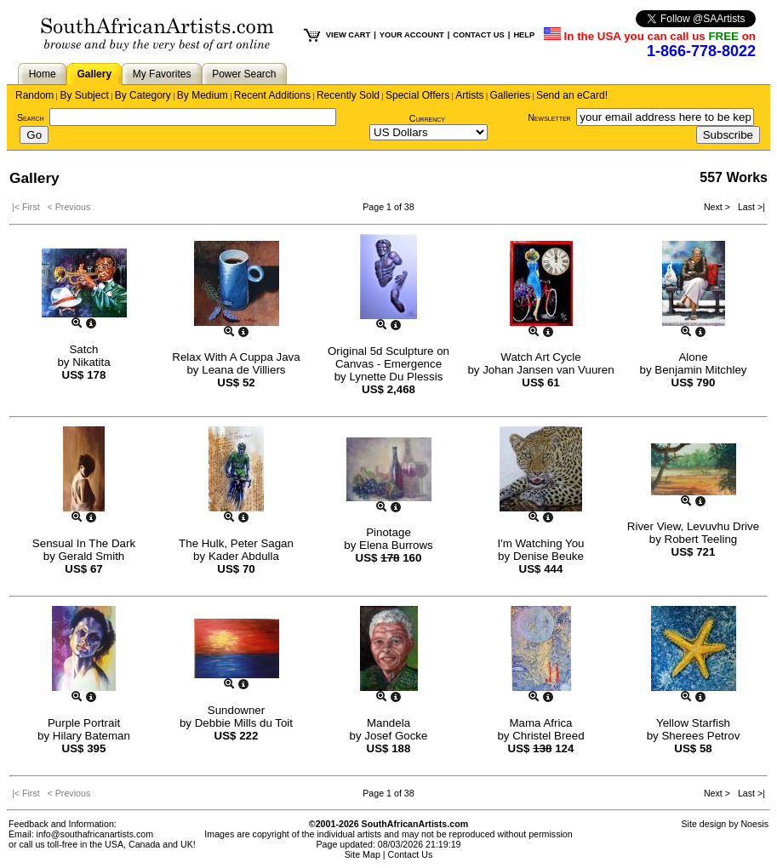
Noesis (754, 824)
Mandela (388, 723)
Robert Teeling (701, 539)
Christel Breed (548, 735)
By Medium (202, 95)
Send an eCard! (572, 95)
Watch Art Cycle (540, 357)
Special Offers (417, 95)
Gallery (94, 74)
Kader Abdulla (244, 556)
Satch (83, 349)
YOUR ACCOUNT (412, 35)
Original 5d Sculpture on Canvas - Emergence (388, 357)
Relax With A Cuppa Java (236, 357)
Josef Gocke (395, 735)
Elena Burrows (396, 545)
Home (42, 74)
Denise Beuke (548, 556)
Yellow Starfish (693, 723)
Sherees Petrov (700, 735)
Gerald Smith (92, 556)
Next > (718, 207)
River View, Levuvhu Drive (693, 526)
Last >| (749, 207)
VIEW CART (348, 35)
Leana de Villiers (243, 369)
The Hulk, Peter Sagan (236, 543)
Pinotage (388, 532)
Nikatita (91, 362)
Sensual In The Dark (83, 543)
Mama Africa (540, 723)
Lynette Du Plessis (396, 376)
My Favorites (162, 74)
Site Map (362, 854)
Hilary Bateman (91, 735)
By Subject (84, 95)
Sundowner (236, 710)
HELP (523, 35)
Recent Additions (272, 95)
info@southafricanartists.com (95, 834)
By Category (143, 95)
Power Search (244, 74)
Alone (692, 357)
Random (34, 95)
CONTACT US (478, 35)
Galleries (510, 95)
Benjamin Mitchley (700, 369)
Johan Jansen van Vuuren (548, 369)
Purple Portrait (84, 723)
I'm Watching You (540, 543)
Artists (469, 95)
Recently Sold (348, 95)
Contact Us (410, 854)
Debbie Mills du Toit (244, 723)
